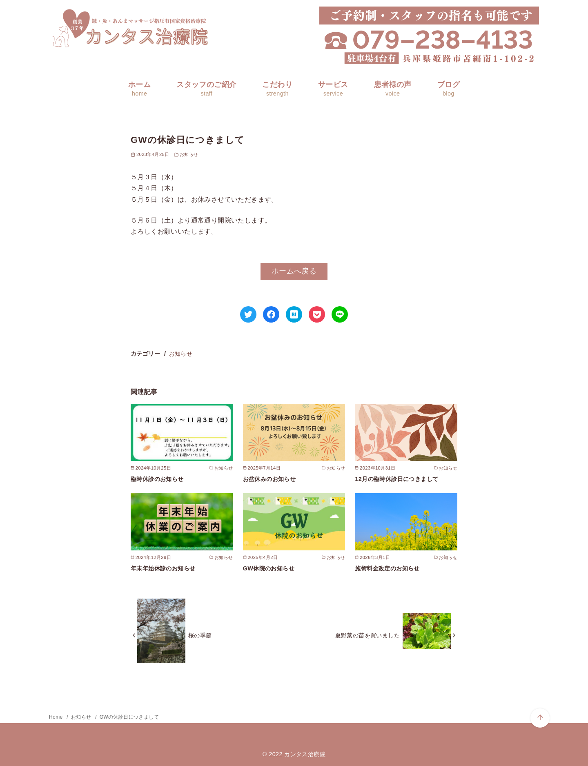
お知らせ (189, 154)
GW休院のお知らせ (268, 568)
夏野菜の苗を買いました (367, 635)
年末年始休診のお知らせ (163, 568)
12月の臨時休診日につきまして (396, 479)
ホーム (139, 88)
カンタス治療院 (304, 754)
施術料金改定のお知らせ (387, 568)
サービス (333, 88)
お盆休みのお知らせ (269, 479)
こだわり (277, 88)
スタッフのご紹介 (206, 88)
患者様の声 (393, 88)
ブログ (448, 88)
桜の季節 (200, 635)
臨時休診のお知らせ (157, 479)
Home (56, 717)
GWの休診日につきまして (129, 717)
